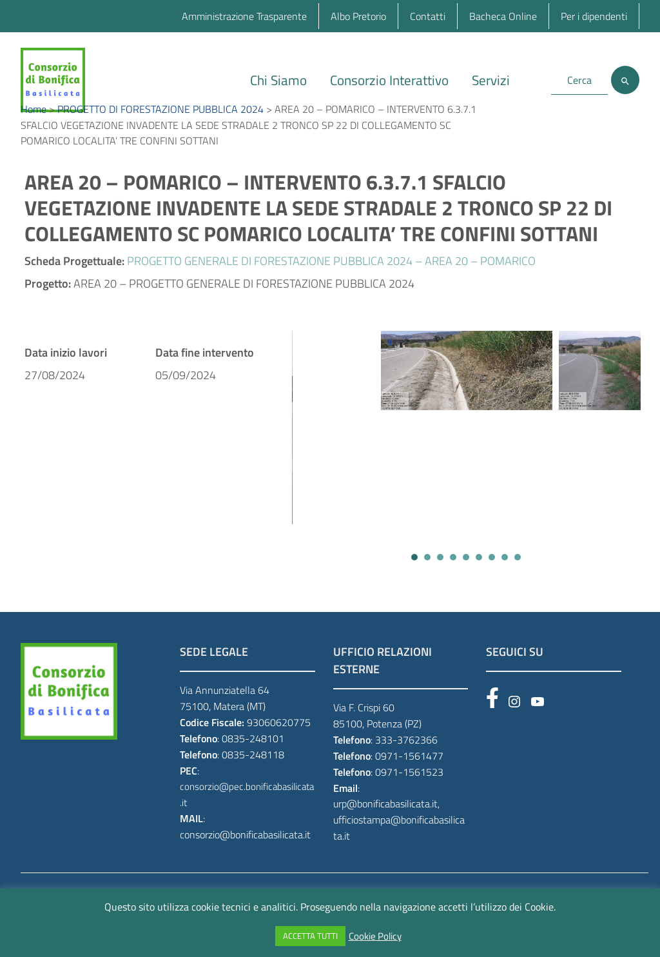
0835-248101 (253, 771)
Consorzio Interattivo (389, 80)
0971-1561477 (409, 788)
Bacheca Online (503, 16)
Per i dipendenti (594, 16)
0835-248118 (253, 787)
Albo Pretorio (358, 16)
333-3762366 (406, 772)
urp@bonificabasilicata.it (385, 837)
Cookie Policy (375, 936)
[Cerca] (625, 80)
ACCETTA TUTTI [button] (310, 935)
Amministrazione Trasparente (244, 16)
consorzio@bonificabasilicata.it (245, 867)
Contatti (427, 16)
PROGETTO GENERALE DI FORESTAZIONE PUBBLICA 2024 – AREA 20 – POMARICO (331, 294)
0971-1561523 (409, 805)
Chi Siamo (278, 80)
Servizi (491, 80)
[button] (414, 590)
